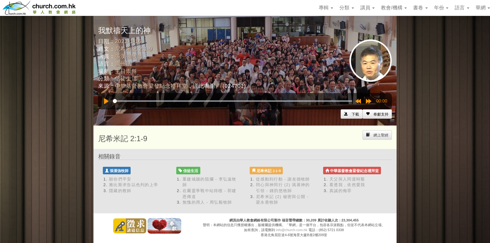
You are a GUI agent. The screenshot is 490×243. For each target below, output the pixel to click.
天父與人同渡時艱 (347, 179)
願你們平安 (120, 179)
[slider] (232, 101)
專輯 (326, 7)
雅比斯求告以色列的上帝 (133, 184)
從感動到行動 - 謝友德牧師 (283, 179)
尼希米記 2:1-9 (133, 49)
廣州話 (123, 64)
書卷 (420, 7)
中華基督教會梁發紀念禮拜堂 (151, 86)
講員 (367, 7)
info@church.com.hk (291, 230)
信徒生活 (126, 79)
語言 (462, 7)
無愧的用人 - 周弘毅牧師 (207, 202)
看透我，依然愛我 (347, 184)
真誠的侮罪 (340, 190)
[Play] (106, 101)
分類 (346, 7)
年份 (441, 7)
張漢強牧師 (129, 56)
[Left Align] (377, 114)
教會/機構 (394, 7)
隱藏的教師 (120, 190)
